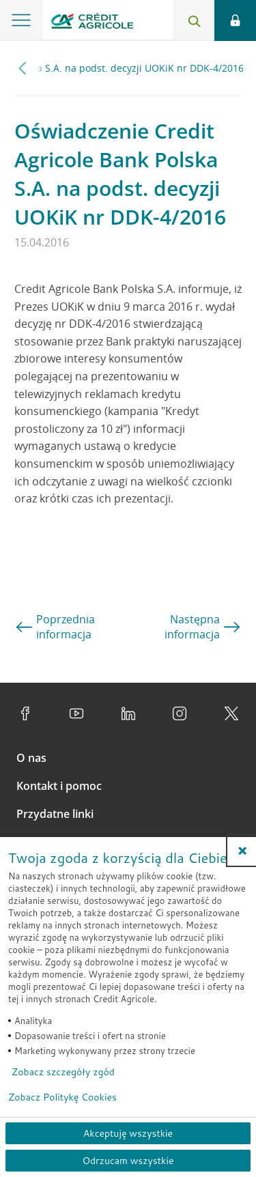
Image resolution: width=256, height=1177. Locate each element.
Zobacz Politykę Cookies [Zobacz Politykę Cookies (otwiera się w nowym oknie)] (62, 1097)
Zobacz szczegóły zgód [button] (63, 1071)
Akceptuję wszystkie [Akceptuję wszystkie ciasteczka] (128, 1133)
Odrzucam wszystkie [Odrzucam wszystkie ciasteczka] (127, 1160)
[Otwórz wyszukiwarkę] (193, 20)
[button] (242, 850)
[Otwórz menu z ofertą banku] (21, 20)
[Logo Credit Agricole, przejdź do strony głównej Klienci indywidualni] (92, 23)
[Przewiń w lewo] (23, 68)
